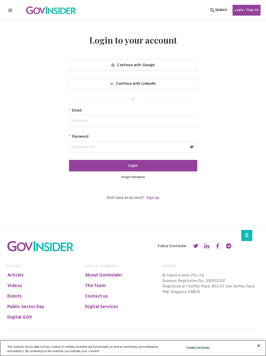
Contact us (96, 296)
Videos (14, 285)
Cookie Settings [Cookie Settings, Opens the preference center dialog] (198, 347)
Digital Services (101, 306)
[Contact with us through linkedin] (206, 246)
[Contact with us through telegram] (228, 246)
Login (133, 165)
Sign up (152, 198)
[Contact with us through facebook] (217, 246)
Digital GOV (19, 317)
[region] (133, 348)
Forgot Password (133, 177)
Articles (15, 275)
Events (14, 296)
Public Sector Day (26, 306)
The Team (95, 285)
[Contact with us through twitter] (195, 246)
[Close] (259, 346)
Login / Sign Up (246, 10)
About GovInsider (103, 275)
